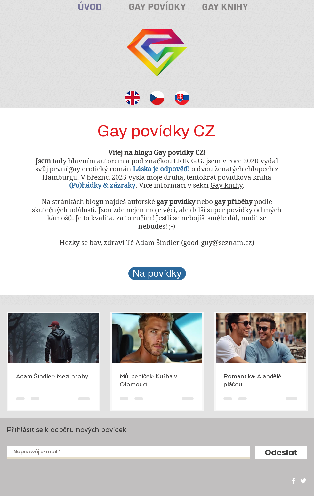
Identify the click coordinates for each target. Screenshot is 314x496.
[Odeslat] (281, 452)
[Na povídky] (157, 273)
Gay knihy (226, 185)
